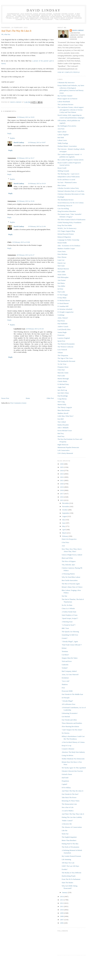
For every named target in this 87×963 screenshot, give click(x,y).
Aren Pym (61, 129)
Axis (63, 546)
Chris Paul (61, 370)
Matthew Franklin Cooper (66, 248)
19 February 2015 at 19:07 (37, 142)
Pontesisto (61, 335)
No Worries (65, 733)
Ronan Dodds (62, 243)
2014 (62, 896)
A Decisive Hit (67, 824)
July (63, 520)
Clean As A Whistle (68, 608)
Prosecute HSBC (67, 691)
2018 (62, 490)
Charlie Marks (62, 381)
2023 (62, 474)
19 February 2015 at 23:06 (21, 242)
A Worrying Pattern (68, 574)
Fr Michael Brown (64, 300)
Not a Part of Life (67, 807)
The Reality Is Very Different (71, 873)
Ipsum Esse (61, 341)
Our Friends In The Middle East (72, 694)
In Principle (65, 698)
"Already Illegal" (67, 701)
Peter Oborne (62, 257)
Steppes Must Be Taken (69, 658)
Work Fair (65, 834)
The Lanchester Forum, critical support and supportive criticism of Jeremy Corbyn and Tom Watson (71, 109)
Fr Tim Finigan (63, 295)
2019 (62, 487)
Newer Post (5, 398)
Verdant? (65, 668)
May (64, 526)
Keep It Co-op (66, 745)
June (64, 523)
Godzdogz (61, 315)
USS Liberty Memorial (65, 453)
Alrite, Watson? (63, 318)
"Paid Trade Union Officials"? (72, 645)
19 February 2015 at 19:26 (25, 201)
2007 (62, 920)
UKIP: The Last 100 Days (70, 866)
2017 (62, 494)
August (64, 516)
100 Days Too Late (68, 863)
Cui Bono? (65, 655)
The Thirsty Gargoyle (65, 407)
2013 (62, 900)
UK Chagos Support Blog (66, 231)
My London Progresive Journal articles (71, 160)
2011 (62, 906)
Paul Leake (61, 292)
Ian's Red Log (62, 390)
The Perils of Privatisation (70, 847)
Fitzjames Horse (63, 367)
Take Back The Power (69, 797)
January (65, 892)
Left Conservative (64, 450)
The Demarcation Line (69, 804)
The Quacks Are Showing (70, 632)
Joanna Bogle (62, 332)
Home (28, 398)
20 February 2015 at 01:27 (25, 255)
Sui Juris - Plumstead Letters (67, 182)
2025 (62, 467)
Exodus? (64, 869)
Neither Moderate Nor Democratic (73, 759)
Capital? (64, 784)
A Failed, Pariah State (69, 612)
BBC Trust (65, 628)
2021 (62, 480)
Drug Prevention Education (67, 211)
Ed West (60, 289)
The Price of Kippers (69, 561)
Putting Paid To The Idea (70, 844)
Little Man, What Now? (65, 416)
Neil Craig (61, 402)
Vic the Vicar (62, 364)
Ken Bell (61, 419)
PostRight (61, 197)
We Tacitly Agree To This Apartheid (74, 768)
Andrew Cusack (63, 326)
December (65, 503)
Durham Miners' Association (67, 146)
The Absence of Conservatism (72, 827)
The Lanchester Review (65, 104)
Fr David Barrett (63, 303)
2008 (62, 916)
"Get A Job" (66, 681)
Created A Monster (68, 749)
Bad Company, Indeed (69, 671)
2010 (62, 910)
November (66, 506)
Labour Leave (62, 140)
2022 (62, 477)
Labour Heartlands (64, 101)
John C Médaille (63, 428)
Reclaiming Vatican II (65, 206)
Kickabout (65, 678)
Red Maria (61, 283)
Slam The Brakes (67, 882)
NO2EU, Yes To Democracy (67, 228)
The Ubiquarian (63, 355)
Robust (64, 648)
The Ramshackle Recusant (66, 361)
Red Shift (61, 137)
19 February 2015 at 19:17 (25, 158)
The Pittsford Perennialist (66, 344)
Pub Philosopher (63, 277)
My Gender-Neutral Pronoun (71, 856)
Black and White (67, 558)
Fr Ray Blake (62, 298)
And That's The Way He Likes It (72, 791)
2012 (62, 903)
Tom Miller (61, 286)
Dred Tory (61, 436)
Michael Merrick (63, 269)
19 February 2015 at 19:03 (25, 117)
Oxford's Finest (67, 774)
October (65, 510)
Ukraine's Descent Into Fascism (72, 771)
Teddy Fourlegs (63, 143)
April (64, 530)
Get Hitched (66, 716)
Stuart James (62, 274)
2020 (62, 484)
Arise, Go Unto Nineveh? (70, 674)
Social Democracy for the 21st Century (71, 203)
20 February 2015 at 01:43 (35, 329)
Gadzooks (65, 665)
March (64, 533)
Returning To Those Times (70, 801)
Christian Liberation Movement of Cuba (71, 194)
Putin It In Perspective (69, 539)
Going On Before (67, 755)
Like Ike (64, 830)
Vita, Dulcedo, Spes (68, 565)
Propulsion (65, 781)
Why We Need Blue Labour (71, 577)
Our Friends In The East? (70, 794)
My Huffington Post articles (67, 126)
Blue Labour (62, 185)
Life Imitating (66, 859)
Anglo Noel (61, 387)
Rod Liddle (61, 272)
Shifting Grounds (63, 171)
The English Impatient (69, 837)
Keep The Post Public (65, 225)
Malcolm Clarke (63, 373)
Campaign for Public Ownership (68, 240)
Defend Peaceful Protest (66, 234)
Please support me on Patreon (67, 99)
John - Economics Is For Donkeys (69, 246)
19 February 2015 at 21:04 (37, 226)
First (63, 688)
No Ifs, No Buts (67, 605)
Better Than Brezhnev (69, 840)
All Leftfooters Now (68, 704)
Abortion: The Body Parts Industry (73, 752)
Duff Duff (65, 778)
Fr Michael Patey (63, 384)
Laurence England (64, 338)
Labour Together (63, 135)
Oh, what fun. (5, 34)
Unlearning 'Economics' (70, 713)
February (65, 536)
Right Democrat (63, 445)
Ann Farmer (62, 280)
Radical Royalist (63, 425)
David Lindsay (44, 10)
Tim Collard (62, 422)
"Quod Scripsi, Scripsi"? (70, 618)
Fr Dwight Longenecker (66, 312)
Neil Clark (61, 266)
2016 (62, 497)
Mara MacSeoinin (64, 410)
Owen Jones (62, 251)
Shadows (65, 684)
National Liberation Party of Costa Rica (71, 191)
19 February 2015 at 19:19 (37, 183)
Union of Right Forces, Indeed (72, 555)
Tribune (60, 352)
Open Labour (62, 132)
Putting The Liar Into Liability (72, 817)
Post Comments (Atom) (18, 403)
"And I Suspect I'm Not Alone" (72, 730)
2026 (62, 464)
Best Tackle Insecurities (70, 580)
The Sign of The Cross (65, 358)
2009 (62, 913)
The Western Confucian (65, 347)
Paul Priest (61, 321)
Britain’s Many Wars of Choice (72, 587)
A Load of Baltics (67, 811)
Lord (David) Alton (64, 329)
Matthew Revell (63, 413)
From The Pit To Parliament (71, 879)
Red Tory (61, 433)
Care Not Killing (63, 208)
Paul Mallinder (63, 324)
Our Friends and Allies (69, 720)
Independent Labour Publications (69, 177)
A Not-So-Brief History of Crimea (73, 742)
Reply (9, 133)
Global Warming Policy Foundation (69, 222)
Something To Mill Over (70, 635)
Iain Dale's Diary (63, 393)
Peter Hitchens (62, 254)
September (66, 513)
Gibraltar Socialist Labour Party (68, 188)
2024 (62, 470)
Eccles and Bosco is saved (66, 179)
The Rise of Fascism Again (71, 584)
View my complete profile (69, 72)
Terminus (65, 651)
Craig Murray (62, 399)
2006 (62, 923)
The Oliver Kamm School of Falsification (71, 219)
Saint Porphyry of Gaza (69, 615)
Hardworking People (68, 876)
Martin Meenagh (63, 379)
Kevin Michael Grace (65, 430)
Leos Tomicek (62, 350)
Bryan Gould (62, 168)
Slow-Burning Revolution (70, 726)
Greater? (64, 638)
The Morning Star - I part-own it (68, 174)
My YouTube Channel (65, 96)
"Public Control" (67, 821)
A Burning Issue (67, 622)
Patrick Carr (62, 263)
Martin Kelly (62, 404)
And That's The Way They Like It (73, 814)
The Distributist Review (66, 200)
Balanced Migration (64, 237)
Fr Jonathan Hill (63, 306)
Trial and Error (67, 661)
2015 (62, 500)
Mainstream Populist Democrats (68, 447)
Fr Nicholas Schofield (65, 309)
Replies (12, 138)
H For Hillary (66, 787)
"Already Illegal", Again (70, 641)
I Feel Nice (65, 542)
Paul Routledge (63, 396)
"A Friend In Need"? (68, 625)
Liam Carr (61, 260)
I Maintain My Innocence (66, 82)
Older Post (50, 398)
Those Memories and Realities (72, 723)
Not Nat (64, 596)
